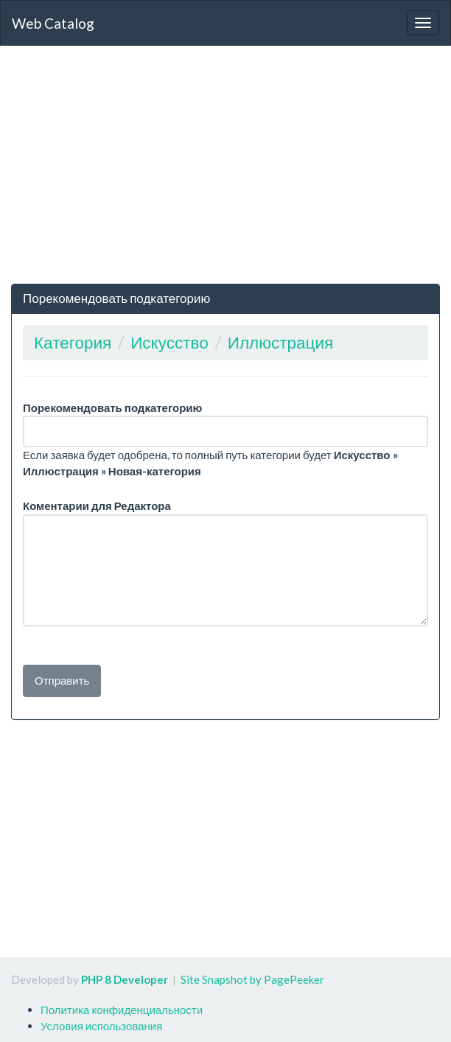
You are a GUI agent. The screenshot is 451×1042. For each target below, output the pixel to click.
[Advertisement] (225, 164)
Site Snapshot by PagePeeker (252, 979)
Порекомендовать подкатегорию (112, 407)
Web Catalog (53, 23)
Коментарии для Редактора (97, 505)
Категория (72, 342)
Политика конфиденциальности (122, 1009)
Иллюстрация (281, 342)
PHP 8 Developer (124, 979)
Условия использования (101, 1025)
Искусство (169, 342)
